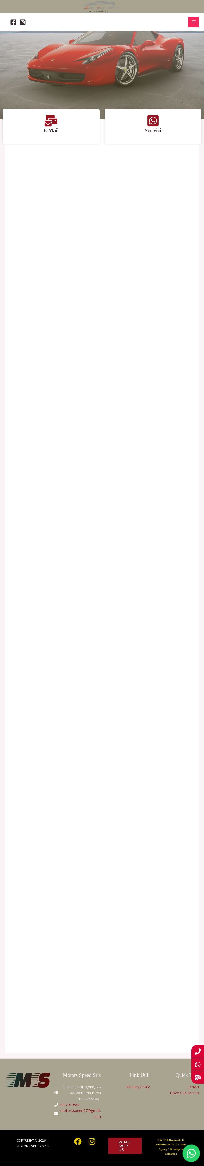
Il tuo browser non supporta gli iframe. (102, 593)
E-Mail (51, 130)
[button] (125, 1146)
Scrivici (153, 130)
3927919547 (69, 1104)
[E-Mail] (51, 120)
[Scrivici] (153, 120)
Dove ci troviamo (184, 1092)
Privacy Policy (138, 1086)
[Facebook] (13, 22)
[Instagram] (23, 22)
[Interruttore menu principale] (193, 22)
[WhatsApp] (191, 1153)
